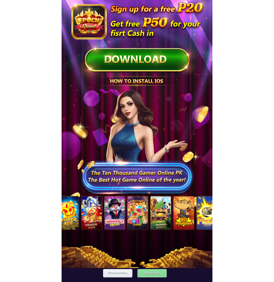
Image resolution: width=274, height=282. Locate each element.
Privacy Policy (117, 272)
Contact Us (152, 272)
